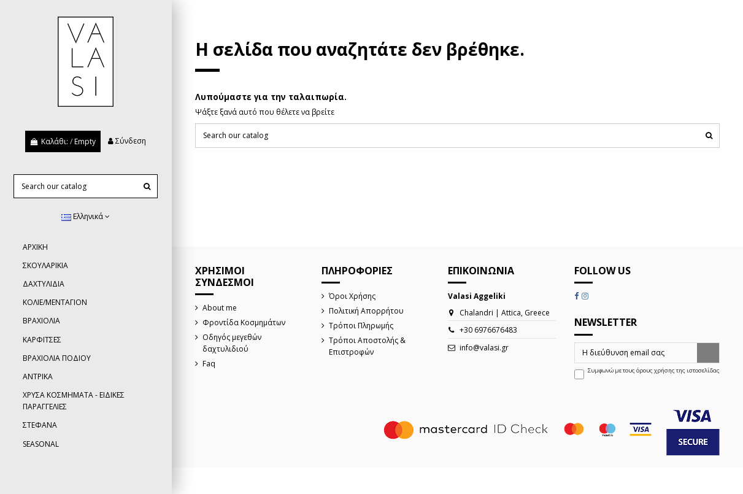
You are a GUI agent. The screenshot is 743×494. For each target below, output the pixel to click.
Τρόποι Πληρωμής (361, 325)
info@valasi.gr (484, 347)
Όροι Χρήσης (352, 296)
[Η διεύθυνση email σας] (636, 353)
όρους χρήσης (655, 370)
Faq (208, 363)
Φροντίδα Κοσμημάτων (243, 322)
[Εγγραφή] (708, 353)
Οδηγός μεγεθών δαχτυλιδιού (231, 343)
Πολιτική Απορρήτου (366, 311)
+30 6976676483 (488, 330)
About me (219, 308)
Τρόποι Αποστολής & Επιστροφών (367, 346)
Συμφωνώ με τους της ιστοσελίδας (654, 370)
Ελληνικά (85, 216)
